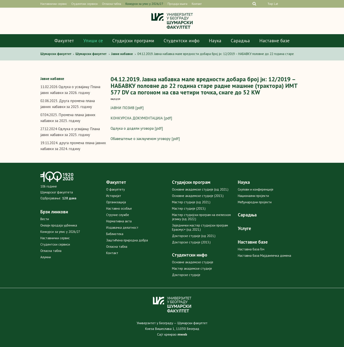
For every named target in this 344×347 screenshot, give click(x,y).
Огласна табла (111, 4)
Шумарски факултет (56, 54)
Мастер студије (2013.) (189, 208)
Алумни (45, 257)
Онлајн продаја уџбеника (58, 225)
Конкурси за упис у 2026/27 (144, 4)
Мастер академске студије (192, 268)
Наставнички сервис (53, 4)
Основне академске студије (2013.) (198, 196)
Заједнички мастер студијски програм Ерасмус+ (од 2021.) (200, 227)
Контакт (197, 4)
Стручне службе (117, 215)
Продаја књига (177, 4)
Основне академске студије (192, 262)
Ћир (270, 4)
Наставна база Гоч (251, 249)
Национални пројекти (253, 196)
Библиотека (114, 234)
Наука (215, 41)
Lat (276, 4)
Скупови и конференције (255, 189)
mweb (182, 334)
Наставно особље (119, 208)
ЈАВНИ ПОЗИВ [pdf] (127, 107)
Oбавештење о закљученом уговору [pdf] (145, 138)
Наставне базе (274, 41)
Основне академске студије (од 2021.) (200, 189)
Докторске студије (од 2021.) (193, 236)
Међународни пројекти (255, 202)
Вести (44, 219)
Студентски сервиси (84, 4)
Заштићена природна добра (127, 240)
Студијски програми (133, 41)
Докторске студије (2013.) (191, 242)
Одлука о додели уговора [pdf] (137, 128)
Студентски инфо (181, 41)
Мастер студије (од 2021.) (191, 202)
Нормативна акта (119, 221)
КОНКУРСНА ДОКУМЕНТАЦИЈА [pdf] (141, 118)
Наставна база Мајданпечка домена (264, 255)
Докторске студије (186, 275)
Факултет (64, 41)
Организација (116, 202)
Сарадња (240, 41)
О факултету (115, 189)
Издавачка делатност (122, 227)
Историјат (113, 196)
